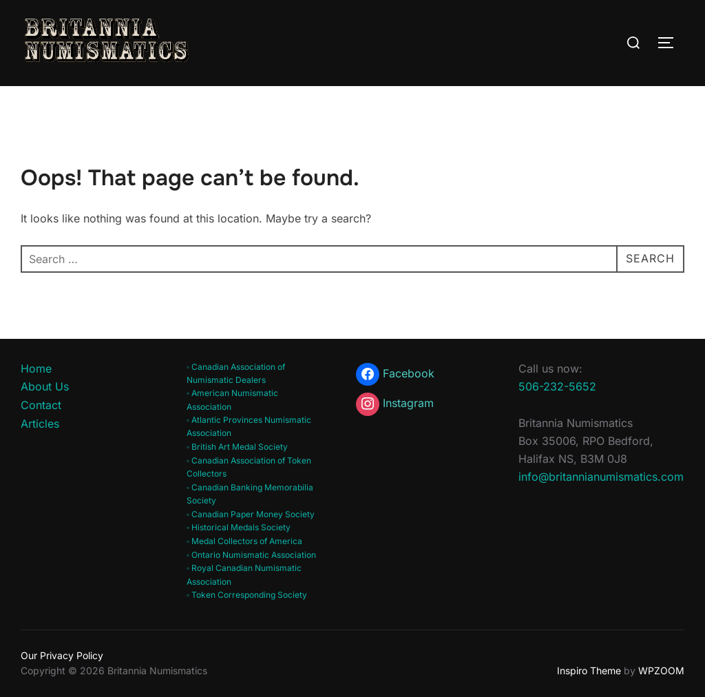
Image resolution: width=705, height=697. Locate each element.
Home (36, 368)
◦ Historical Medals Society (239, 527)
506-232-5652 (557, 386)
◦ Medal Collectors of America (244, 541)
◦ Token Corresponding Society (247, 595)
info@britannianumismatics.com (601, 476)
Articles (40, 423)
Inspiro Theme (589, 670)
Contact (41, 405)
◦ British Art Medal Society (237, 446)
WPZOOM (661, 670)
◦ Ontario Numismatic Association (251, 555)
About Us (45, 386)
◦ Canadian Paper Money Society (251, 514)
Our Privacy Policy (62, 655)
